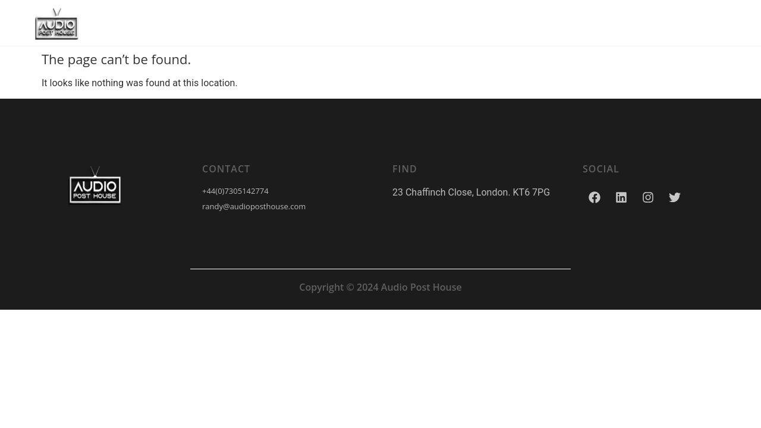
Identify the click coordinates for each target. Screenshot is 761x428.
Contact (483, 22)
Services (335, 22)
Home (272, 22)
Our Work (410, 22)
